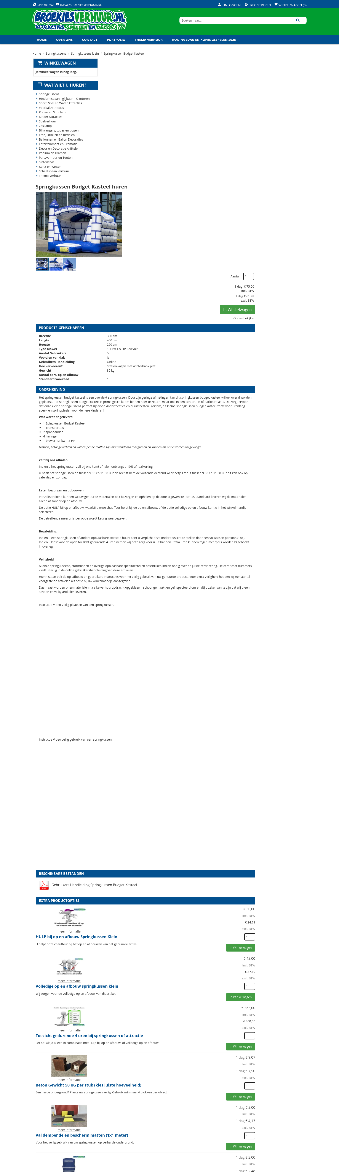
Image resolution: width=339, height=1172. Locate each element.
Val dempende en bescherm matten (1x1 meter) (202, 898)
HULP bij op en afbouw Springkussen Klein (196, 700)
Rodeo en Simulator (52, 118)
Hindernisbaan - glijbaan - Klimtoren (63, 104)
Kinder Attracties (50, 122)
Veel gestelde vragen (166, 1129)
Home (42, 45)
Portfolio (116, 45)
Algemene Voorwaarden (215, 1136)
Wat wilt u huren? (61, 91)
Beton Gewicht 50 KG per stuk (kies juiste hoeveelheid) (195, 850)
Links (108, 1136)
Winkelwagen (59, 68)
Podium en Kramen (52, 159)
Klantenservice (208, 1121)
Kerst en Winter (49, 172)
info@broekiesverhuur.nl (65, 1145)
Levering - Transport (166, 1114)
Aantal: (283, 78)
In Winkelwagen (285, 110)
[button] (108, 117)
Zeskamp (44, 132)
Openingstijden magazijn (215, 1114)
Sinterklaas (46, 168)
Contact (90, 45)
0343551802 (50, 1141)
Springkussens (56, 59)
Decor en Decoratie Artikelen (58, 154)
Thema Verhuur (149, 45)
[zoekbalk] (269, 24)
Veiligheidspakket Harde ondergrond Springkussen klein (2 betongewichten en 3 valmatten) (197, 1053)
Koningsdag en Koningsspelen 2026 (204, 45)
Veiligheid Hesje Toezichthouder (187, 948)
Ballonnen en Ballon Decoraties (60, 145)
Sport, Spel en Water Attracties (59, 109)
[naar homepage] (79, 24)
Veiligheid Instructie (120, 1121)
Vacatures (112, 1129)
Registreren (258, 5)
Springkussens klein (85, 59)
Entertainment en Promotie (57, 150)
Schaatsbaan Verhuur (53, 177)
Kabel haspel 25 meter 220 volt (185, 998)
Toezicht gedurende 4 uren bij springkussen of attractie (200, 801)
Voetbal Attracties (50, 113)
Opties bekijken (292, 119)
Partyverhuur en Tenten (55, 163)
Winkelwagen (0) (290, 5)
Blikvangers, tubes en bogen (58, 136)
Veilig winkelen (162, 1121)
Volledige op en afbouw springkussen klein (197, 749)
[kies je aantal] (298, 727)
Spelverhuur (47, 127)
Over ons (64, 45)
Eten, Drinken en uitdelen (56, 141)
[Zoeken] (302, 24)
